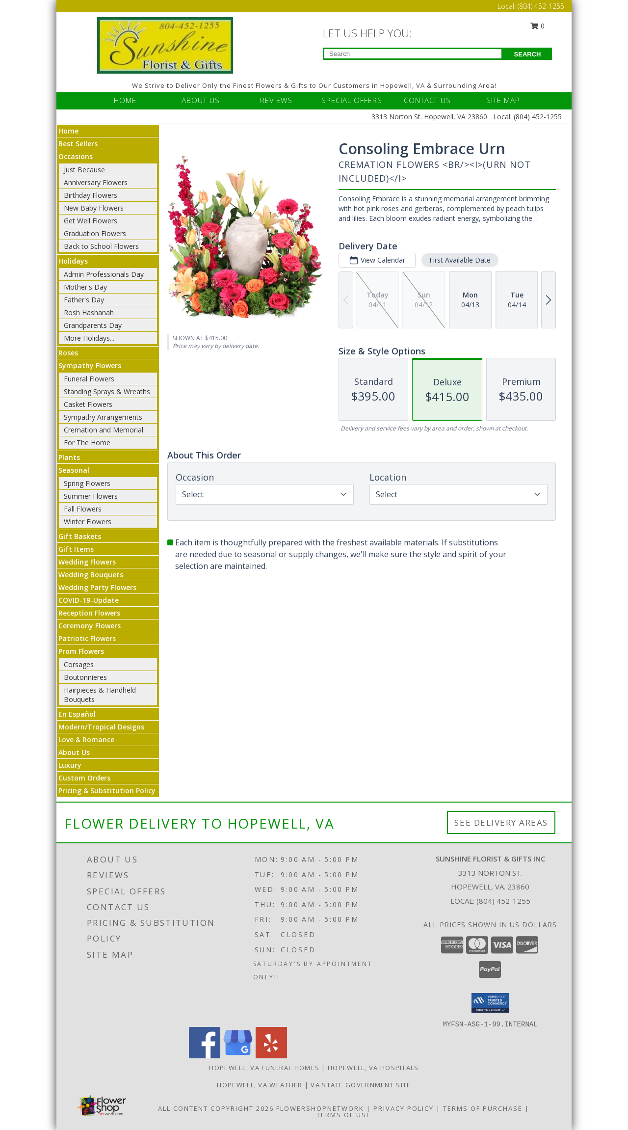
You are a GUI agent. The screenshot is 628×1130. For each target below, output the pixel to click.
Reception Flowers (89, 613)
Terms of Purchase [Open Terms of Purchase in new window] (483, 1108)
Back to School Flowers (101, 246)
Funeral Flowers (89, 378)
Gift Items (76, 549)
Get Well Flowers (90, 220)
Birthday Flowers (90, 195)
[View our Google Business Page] (238, 1055)
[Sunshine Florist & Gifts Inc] (165, 44)
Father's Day (84, 299)
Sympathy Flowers (89, 365)
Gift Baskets (79, 536)
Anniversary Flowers (96, 182)
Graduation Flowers (95, 233)
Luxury (69, 765)
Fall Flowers (83, 508)
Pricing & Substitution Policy (107, 790)
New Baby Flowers (94, 208)
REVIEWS (276, 100)
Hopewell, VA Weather (259, 1084)
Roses (68, 352)
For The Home (87, 442)
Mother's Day (85, 287)
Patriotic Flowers (87, 638)
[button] (490, 1003)
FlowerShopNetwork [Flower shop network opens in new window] (320, 1108)
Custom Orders (84, 777)
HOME (125, 100)
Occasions (75, 156)
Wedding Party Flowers (97, 587)
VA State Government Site (361, 1084)
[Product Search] (413, 54)
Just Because (84, 169)
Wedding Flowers (87, 561)
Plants (69, 457)
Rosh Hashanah (89, 312)
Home (68, 130)
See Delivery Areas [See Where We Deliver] (501, 822)
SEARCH (527, 54)
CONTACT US (427, 100)
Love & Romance (86, 739)
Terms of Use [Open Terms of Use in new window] (343, 1114)
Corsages (79, 664)
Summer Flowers (91, 496)
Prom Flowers (81, 651)
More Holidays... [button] (89, 338)
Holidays (73, 261)
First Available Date (460, 260)
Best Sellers (78, 143)
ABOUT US (201, 100)
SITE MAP (503, 100)
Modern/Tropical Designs (101, 726)
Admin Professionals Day (104, 274)
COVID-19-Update (88, 600)
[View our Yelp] (271, 1055)
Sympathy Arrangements (103, 417)
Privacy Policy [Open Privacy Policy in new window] (403, 1108)
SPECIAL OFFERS (351, 100)
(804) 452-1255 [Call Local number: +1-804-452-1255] (541, 6)
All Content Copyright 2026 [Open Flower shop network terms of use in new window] (216, 1108)
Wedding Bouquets (90, 574)
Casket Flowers (88, 404)
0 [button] (537, 25)
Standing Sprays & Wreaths (107, 391)
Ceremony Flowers (89, 625)
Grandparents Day (93, 325)
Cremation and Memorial (103, 429)
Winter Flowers (87, 521)
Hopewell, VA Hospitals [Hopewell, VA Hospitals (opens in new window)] (373, 1067)
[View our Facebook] (204, 1055)
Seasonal (73, 470)
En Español (77, 714)
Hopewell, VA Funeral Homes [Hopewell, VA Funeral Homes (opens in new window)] (264, 1067)
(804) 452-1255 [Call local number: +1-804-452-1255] (503, 901)
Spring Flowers (87, 483)
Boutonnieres (85, 677)
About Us (74, 752)
